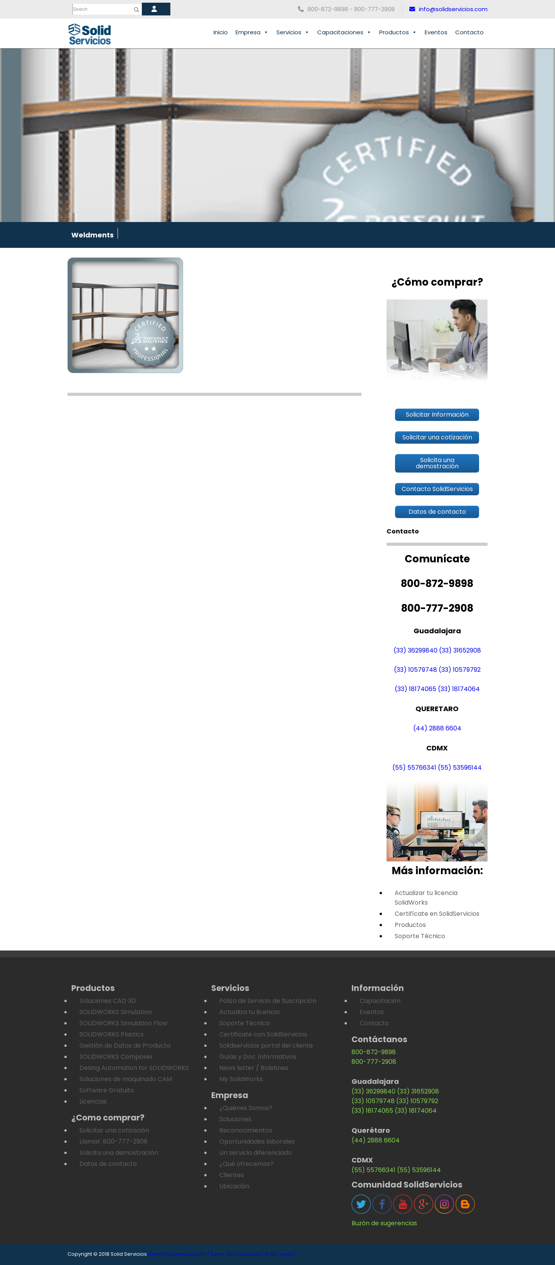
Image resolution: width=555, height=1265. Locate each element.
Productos (398, 32)
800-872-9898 (374, 1052)
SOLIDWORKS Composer (116, 1056)
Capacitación (380, 1000)
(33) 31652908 (460, 650)
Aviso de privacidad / (237, 1254)
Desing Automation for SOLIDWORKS (134, 1067)
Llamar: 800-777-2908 (113, 1141)
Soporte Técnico (420, 936)
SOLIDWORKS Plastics (111, 1034)
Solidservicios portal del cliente (266, 1045)
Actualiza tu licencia (249, 1012)
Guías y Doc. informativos (257, 1056)
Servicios (292, 32)
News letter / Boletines (253, 1067)
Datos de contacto (108, 1163)
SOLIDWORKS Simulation (115, 1012)
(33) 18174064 (459, 689)
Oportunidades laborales (257, 1141)
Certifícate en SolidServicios (437, 913)
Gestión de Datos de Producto (125, 1045)
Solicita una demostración (118, 1152)
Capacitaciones (344, 32)
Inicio (221, 32)
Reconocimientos (245, 1130)
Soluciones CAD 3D (107, 1000)
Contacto (469, 32)
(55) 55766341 (414, 767)
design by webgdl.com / (178, 1254)
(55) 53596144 (460, 767)
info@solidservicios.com (448, 9)
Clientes (231, 1175)
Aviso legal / (280, 1254)
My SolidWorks (241, 1079)
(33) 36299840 (415, 650)
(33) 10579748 (415, 669)
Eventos (436, 32)
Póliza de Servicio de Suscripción (267, 1000)
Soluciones (235, 1119)
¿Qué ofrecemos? (246, 1163)
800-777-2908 (374, 1061)
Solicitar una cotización (114, 1130)
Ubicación (234, 1186)
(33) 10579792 (460, 669)
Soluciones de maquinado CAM (125, 1079)
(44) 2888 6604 (437, 728)
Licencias (93, 1101)
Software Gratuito (106, 1090)
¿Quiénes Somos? (245, 1108)
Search (80, 9)
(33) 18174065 (415, 689)
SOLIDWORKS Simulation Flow (123, 1023)
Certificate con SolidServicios (263, 1034)
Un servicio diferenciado (255, 1152)
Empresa (252, 32)
